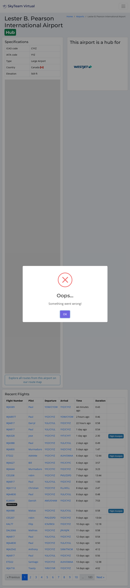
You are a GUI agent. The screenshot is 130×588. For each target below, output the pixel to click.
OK (65, 314)
